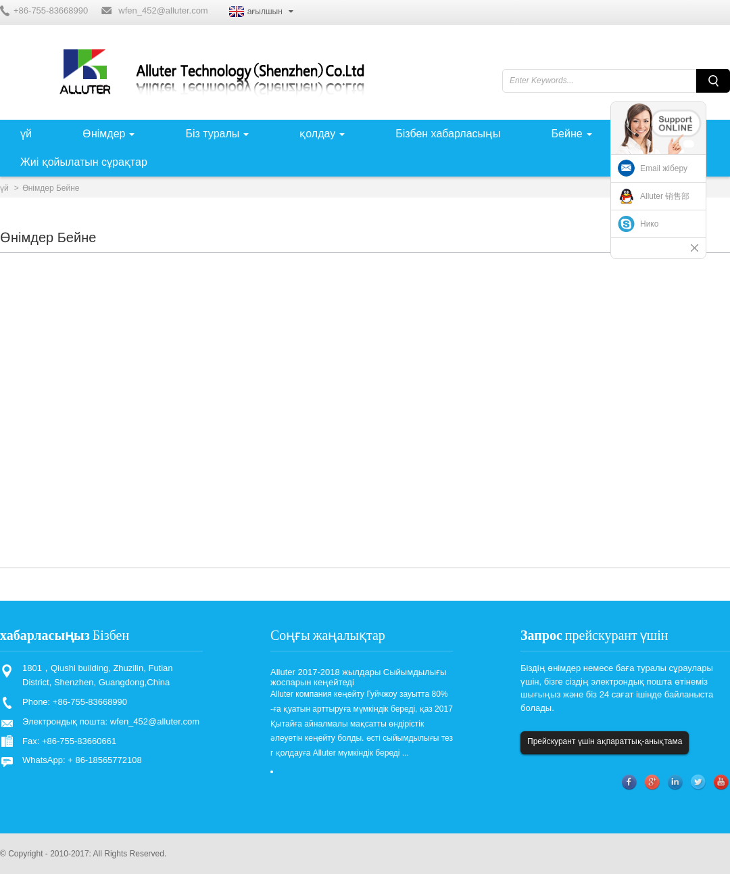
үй (4, 188)
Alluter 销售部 (664, 196)
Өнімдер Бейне (51, 188)
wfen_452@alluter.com (163, 10)
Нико (649, 224)
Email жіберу (663, 168)
